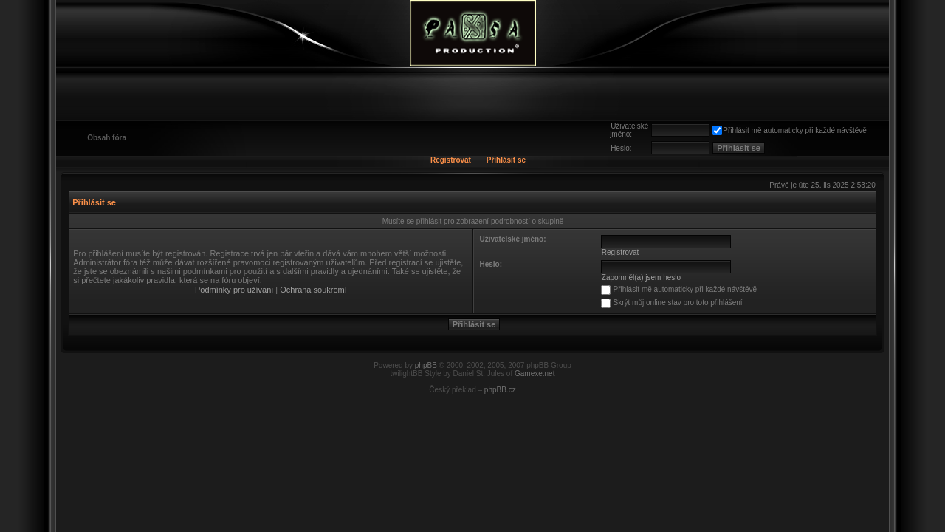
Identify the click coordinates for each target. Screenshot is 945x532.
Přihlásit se (506, 160)
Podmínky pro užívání (234, 289)
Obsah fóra (106, 138)
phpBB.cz (500, 390)
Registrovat (450, 160)
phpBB (426, 365)
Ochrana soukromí (313, 289)
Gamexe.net (534, 373)
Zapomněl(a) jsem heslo (641, 277)
